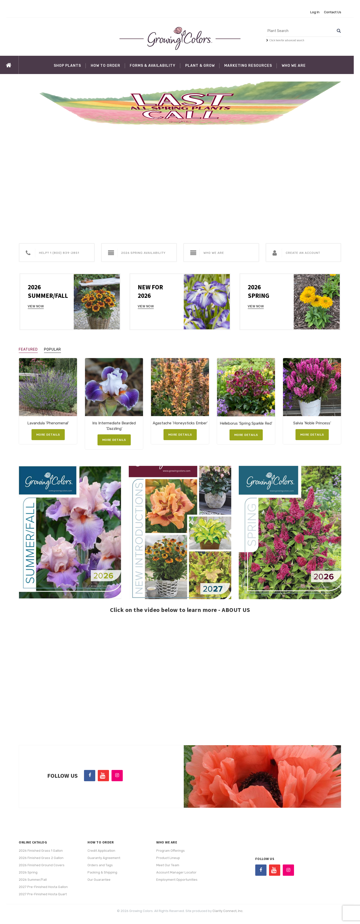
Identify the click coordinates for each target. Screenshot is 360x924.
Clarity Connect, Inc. (227, 911)
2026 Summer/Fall (33, 879)
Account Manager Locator (176, 872)
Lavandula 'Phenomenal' (48, 423)
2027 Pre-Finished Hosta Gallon (43, 887)
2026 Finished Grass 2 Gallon (41, 858)
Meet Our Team (167, 865)
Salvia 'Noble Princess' (312, 423)
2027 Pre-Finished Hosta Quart (43, 894)
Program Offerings (170, 850)
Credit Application (101, 850)
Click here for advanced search (286, 40)
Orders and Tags (100, 865)
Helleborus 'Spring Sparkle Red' (246, 423)
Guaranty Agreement (104, 858)
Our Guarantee (99, 879)
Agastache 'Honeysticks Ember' (180, 423)
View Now (36, 306)
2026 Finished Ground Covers (41, 865)
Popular (52, 349)
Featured (28, 349)
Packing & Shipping (102, 872)
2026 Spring (28, 872)
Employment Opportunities (177, 879)
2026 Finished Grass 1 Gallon (41, 850)
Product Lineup (168, 858)
